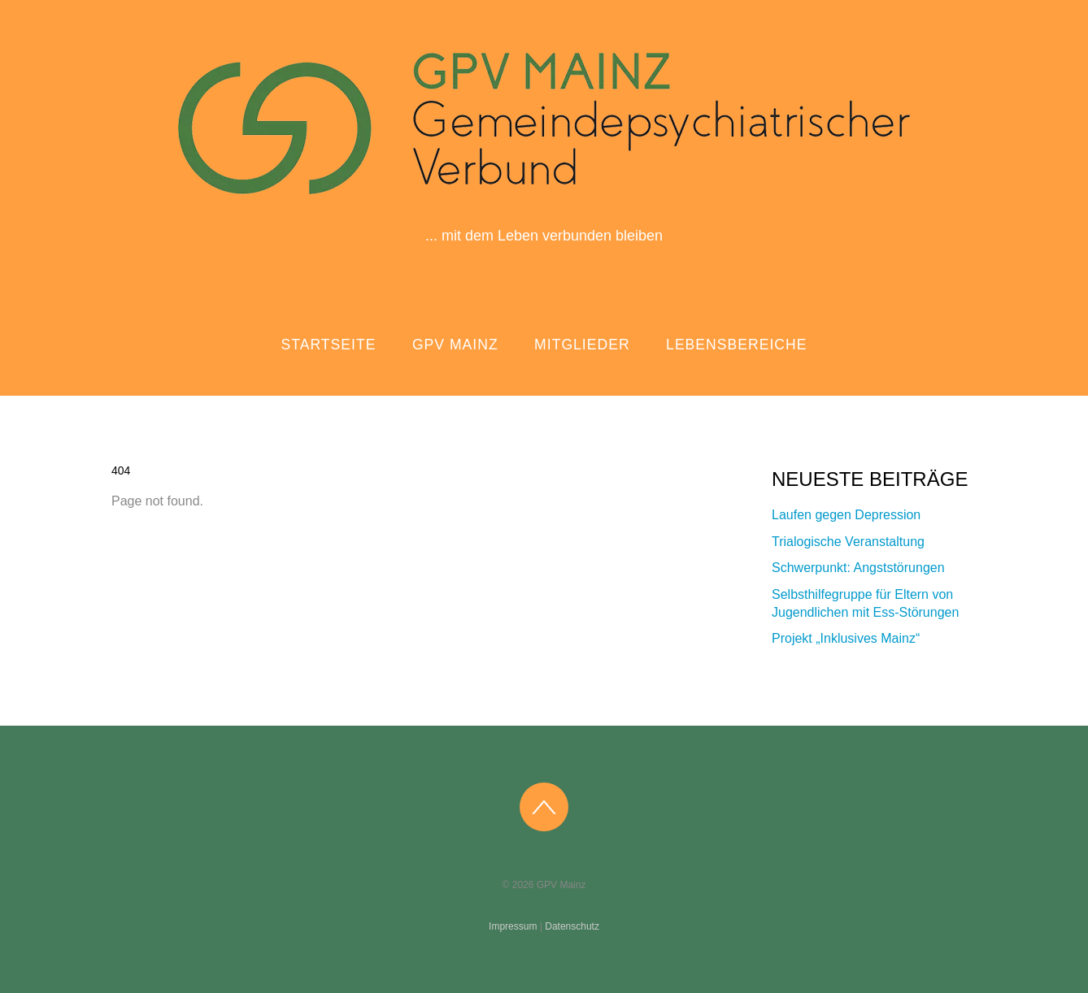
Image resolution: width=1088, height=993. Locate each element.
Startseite (328, 344)
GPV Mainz (455, 344)
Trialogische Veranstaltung (848, 542)
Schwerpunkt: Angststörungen (858, 568)
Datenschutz (572, 926)
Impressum (513, 926)
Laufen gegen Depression (846, 515)
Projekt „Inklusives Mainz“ (846, 638)
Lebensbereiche (736, 344)
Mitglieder (582, 344)
